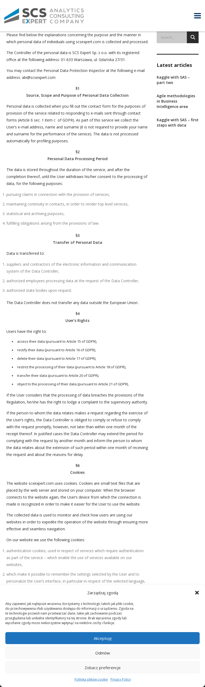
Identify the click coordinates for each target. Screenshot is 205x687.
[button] (197, 592)
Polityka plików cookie (91, 679)
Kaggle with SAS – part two (173, 80)
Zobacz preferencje (103, 667)
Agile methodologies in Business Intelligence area (176, 101)
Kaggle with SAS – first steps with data (178, 122)
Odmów (102, 653)
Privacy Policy (121, 679)
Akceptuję (103, 638)
